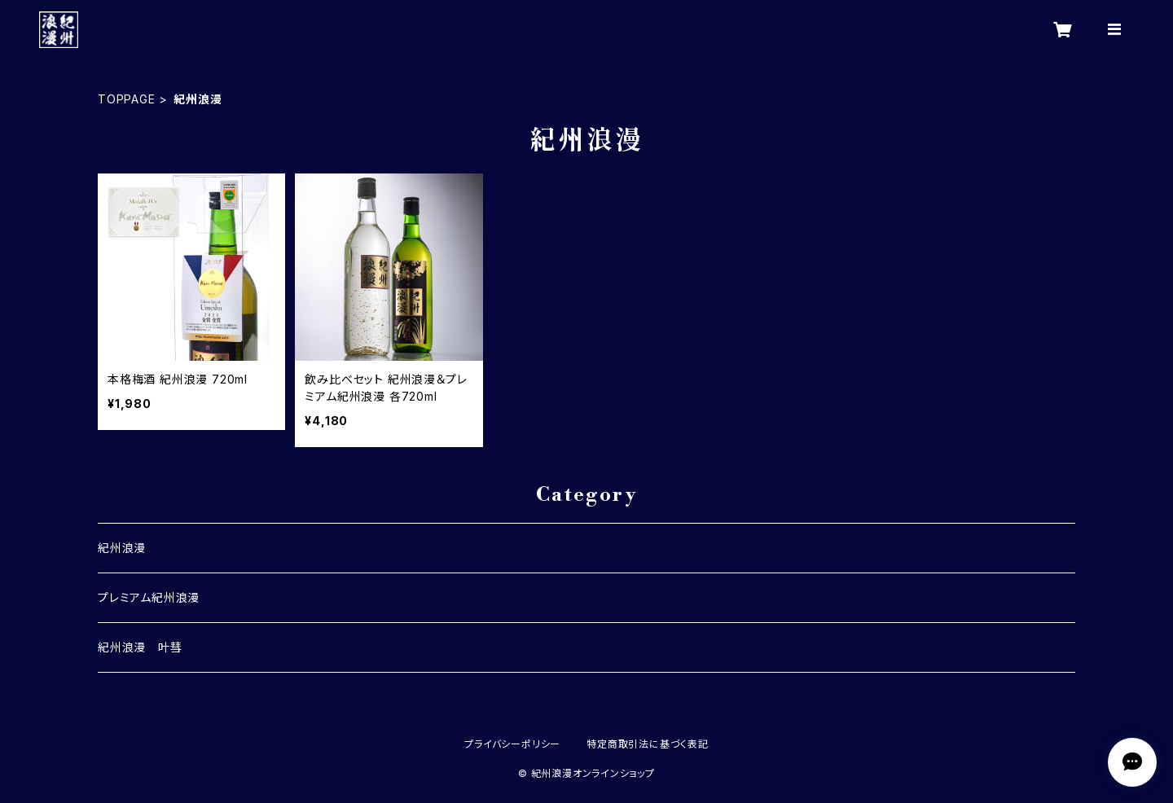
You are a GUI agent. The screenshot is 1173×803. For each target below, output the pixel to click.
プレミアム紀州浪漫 (149, 597)
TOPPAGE (127, 99)
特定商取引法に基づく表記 (647, 744)
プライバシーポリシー (512, 744)
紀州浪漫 (122, 548)
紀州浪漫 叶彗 (140, 647)
